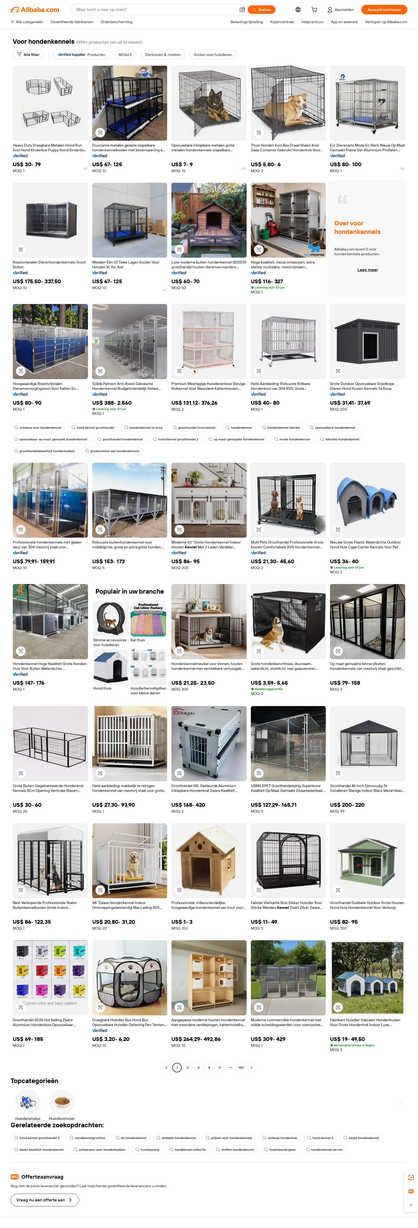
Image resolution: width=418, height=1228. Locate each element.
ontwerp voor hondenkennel (37, 427)
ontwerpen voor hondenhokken (99, 1150)
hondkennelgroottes (87, 1138)
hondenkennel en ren (324, 1150)
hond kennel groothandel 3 (36, 1138)
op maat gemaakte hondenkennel (236, 439)
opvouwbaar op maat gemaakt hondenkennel (50, 439)
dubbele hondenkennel (176, 1138)
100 (241, 1067)
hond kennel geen (280, 1150)
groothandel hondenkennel (120, 439)
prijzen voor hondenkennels (229, 1138)
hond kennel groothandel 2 (175, 439)
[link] (411, 1177)
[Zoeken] (261, 9)
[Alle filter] (28, 54)
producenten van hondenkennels (112, 451)
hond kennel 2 (320, 1138)
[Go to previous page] (166, 1067)
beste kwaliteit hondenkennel (38, 1150)
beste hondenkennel (361, 1138)
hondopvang (147, 1150)
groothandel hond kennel (194, 427)
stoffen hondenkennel (235, 1150)
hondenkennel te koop (143, 427)
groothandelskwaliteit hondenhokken (44, 451)
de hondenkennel (130, 1138)
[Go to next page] (251, 1067)
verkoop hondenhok (279, 1138)
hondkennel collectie (187, 1150)
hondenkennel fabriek (281, 427)
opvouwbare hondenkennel (332, 427)
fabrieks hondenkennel (339, 439)
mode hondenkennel (292, 439)
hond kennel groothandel (92, 427)
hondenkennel (239, 427)
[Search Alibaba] (155, 10)
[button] (242, 9)
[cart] (315, 10)
